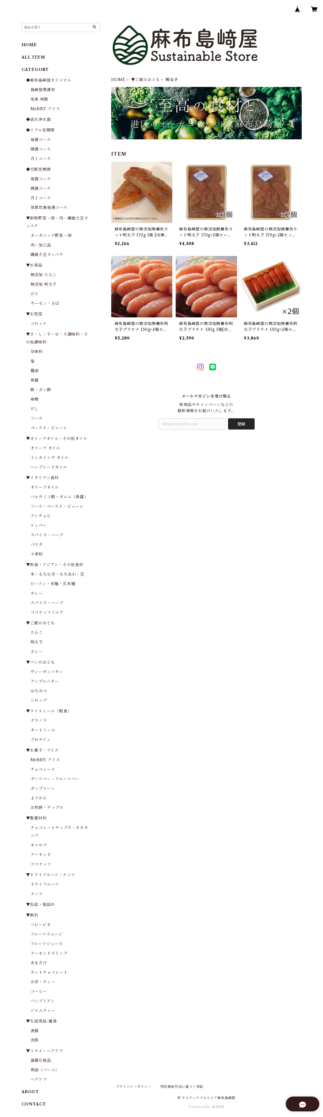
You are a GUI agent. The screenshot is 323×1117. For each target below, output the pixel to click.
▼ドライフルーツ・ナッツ (50, 874)
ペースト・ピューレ (49, 427)
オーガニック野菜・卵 (51, 235)
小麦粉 (37, 554)
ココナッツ (41, 864)
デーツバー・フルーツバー (55, 778)
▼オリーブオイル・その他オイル (56, 438)
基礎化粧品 (41, 1060)
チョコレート (43, 769)
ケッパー (39, 525)
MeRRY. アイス (45, 108)
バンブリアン (43, 1000)
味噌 (35, 399)
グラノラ (39, 720)
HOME (118, 79)
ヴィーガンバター (47, 671)
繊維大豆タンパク (47, 254)
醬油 (35, 370)
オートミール (43, 730)
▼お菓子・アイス (42, 750)
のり (35, 293)
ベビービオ (41, 924)
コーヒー (39, 991)
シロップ (39, 700)
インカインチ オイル (50, 457)
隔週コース (41, 149)
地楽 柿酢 (39, 99)
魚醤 (35, 380)
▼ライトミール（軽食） (49, 711)
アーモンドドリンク (49, 953)
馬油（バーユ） (45, 1069)
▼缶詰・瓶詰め (40, 904)
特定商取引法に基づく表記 (182, 1086)
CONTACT (34, 1104)
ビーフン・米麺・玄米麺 (53, 583)
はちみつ (39, 690)
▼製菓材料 (36, 818)
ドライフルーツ (45, 884)
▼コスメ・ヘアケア (44, 1050)
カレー (37, 593)
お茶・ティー (43, 981)
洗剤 (35, 1040)
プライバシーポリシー (134, 1086)
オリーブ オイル (45, 448)
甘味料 (37, 351)
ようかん (39, 797)
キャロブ (39, 845)
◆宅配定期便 (38, 169)
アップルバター (45, 681)
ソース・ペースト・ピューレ (57, 506)
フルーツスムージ (47, 934)
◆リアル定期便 (40, 130)
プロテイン (41, 739)
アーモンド (41, 854)
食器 (35, 1030)
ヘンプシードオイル (49, 467)
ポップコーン (43, 788)
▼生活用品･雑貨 (41, 1021)
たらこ (37, 632)
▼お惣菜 (34, 314)
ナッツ (37, 893)
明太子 (37, 642)
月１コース (41, 158)
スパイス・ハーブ (47, 534)
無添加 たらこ (44, 274)
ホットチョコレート (49, 972)
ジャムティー (43, 1010)
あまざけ (39, 962)
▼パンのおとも (40, 662)
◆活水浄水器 (38, 119)
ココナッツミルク (47, 612)
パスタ (37, 544)
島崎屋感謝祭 (43, 89)
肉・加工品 (41, 245)
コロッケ (39, 323)
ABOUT (30, 1091)
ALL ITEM (33, 57)
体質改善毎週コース (49, 207)
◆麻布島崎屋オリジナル (48, 80)
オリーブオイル (45, 487)
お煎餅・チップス (47, 807)
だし (35, 408)
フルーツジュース (47, 943)
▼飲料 (32, 915)
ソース (37, 418)
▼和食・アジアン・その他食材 (54, 564)
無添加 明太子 (44, 284)
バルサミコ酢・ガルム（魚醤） (59, 496)
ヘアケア (39, 1079)
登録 (241, 423)
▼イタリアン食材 (42, 477)
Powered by (206, 1107)
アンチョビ (41, 515)
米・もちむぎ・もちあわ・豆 (57, 574)
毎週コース (41, 139)
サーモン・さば (45, 303)
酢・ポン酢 (41, 389)
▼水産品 (34, 265)
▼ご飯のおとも (145, 79)
